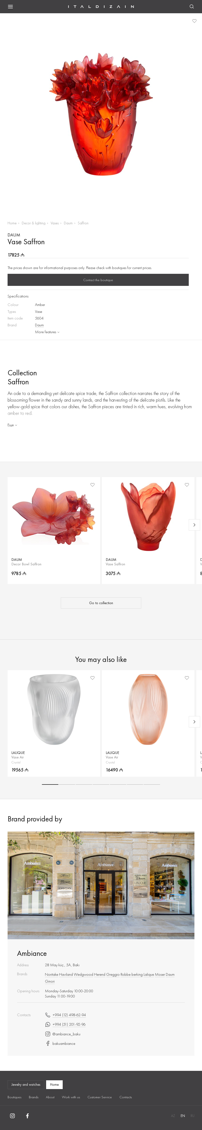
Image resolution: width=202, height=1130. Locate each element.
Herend (99, 974)
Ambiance (32, 953)
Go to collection (101, 603)
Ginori (50, 981)
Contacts (125, 1097)
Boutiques (14, 1097)
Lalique (149, 974)
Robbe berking (132, 974)
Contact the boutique (98, 280)
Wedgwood (83, 974)
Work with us (71, 1097)
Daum (68, 223)
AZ (173, 1115)
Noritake (51, 974)
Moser (160, 974)
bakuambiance (60, 1043)
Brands (33, 1097)
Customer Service (100, 1097)
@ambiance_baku (62, 1034)
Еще (13, 424)
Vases (55, 223)
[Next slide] (194, 525)
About (50, 1097)
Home (12, 223)
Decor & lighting (33, 223)
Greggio (113, 974)
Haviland (66, 974)
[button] (50, 784)
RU (192, 1115)
